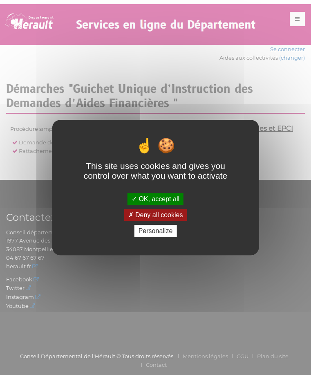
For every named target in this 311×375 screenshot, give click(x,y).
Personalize (156, 230)
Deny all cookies (155, 214)
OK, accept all (155, 198)
